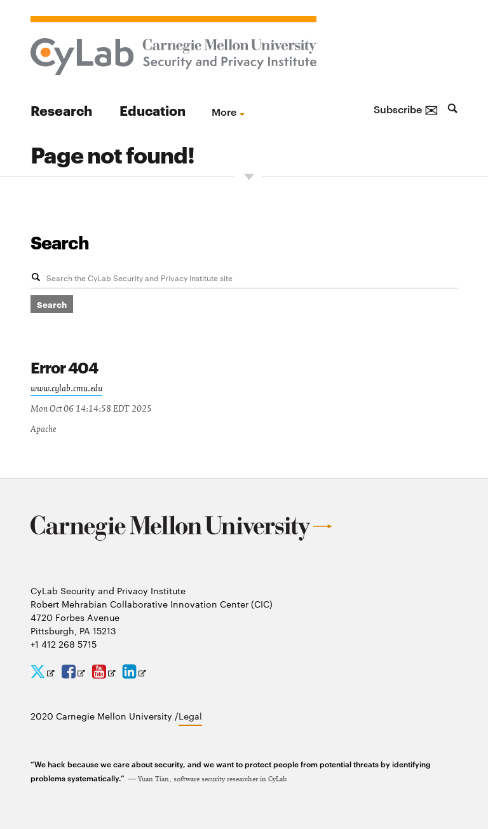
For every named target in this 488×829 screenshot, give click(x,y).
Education (152, 110)
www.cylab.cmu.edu (66, 389)
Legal (190, 715)
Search (59, 242)
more (224, 111)
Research (61, 110)
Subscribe (406, 109)
